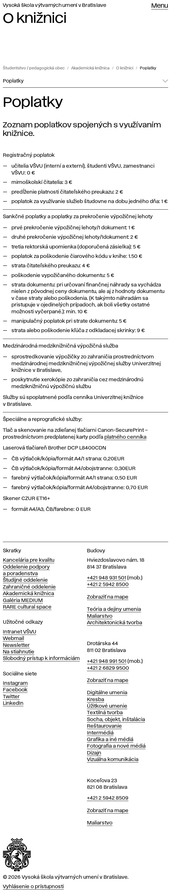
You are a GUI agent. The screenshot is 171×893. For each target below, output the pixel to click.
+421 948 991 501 (106, 661)
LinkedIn (13, 703)
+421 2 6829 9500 (108, 668)
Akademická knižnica (90, 68)
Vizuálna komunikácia (112, 759)
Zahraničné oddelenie (29, 587)
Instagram (15, 683)
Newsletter (16, 645)
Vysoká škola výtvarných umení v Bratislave (54, 5)
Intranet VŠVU (19, 632)
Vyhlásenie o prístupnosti (33, 886)
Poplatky (148, 68)
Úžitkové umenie (107, 706)
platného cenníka (125, 437)
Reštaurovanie (104, 726)
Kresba (95, 699)
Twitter (11, 697)
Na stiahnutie (18, 652)
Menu (159, 6)
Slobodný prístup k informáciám (41, 658)
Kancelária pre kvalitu (28, 560)
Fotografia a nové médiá (116, 746)
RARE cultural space (27, 607)
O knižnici (124, 68)
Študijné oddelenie (25, 580)
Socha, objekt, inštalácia (116, 719)
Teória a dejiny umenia (114, 609)
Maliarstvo (99, 616)
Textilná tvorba (105, 713)
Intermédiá (100, 733)
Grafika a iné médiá (110, 739)
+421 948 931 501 (106, 578)
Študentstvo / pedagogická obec (34, 68)
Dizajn (94, 753)
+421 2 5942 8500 (108, 584)
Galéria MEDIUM (23, 600)
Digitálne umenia (107, 693)
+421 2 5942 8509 (107, 798)
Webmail (13, 638)
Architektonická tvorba (114, 623)
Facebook (15, 690)
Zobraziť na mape (107, 597)
